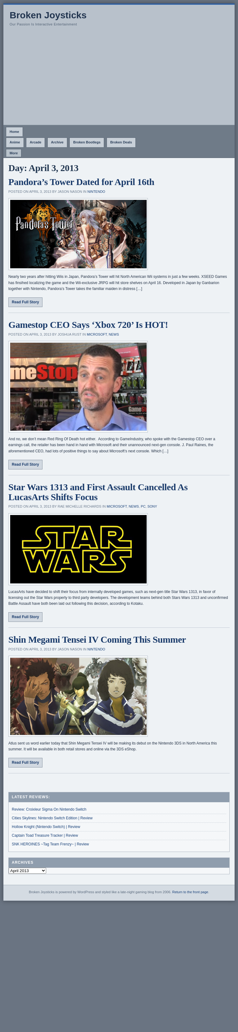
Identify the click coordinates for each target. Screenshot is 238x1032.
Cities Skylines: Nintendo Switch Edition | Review (52, 818)
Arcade (35, 142)
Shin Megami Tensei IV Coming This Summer (97, 639)
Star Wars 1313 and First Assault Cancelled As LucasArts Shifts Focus (97, 492)
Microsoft (97, 334)
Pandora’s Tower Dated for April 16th (81, 182)
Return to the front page (190, 892)
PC (143, 506)
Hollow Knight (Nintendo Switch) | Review (46, 827)
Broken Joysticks (48, 15)
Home (14, 132)
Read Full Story (25, 302)
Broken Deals (121, 142)
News (114, 334)
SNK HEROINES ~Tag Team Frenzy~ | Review (50, 844)
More (14, 153)
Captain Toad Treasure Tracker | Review (45, 835)
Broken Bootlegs (86, 142)
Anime (15, 142)
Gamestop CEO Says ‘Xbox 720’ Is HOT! (88, 324)
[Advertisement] (119, 78)
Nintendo (96, 191)
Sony (152, 506)
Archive (57, 142)
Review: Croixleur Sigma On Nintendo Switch (49, 809)
